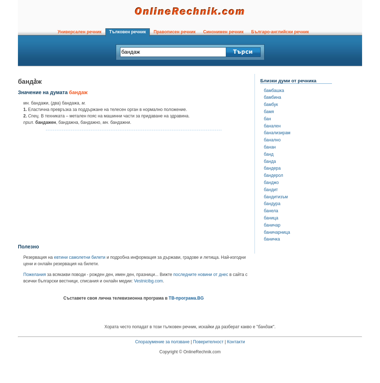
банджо (271, 182)
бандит (271, 189)
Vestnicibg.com (148, 280)
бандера (272, 168)
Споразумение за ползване (162, 341)
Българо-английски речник (280, 31)
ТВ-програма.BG (186, 298)
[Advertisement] (134, 187)
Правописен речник (174, 31)
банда (270, 161)
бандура (272, 203)
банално (272, 139)
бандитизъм (276, 196)
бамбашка (274, 90)
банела (271, 210)
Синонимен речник (223, 31)
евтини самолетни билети (79, 257)
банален (272, 126)
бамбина (272, 97)
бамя (269, 111)
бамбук (271, 104)
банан (270, 147)
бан (267, 118)
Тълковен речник (127, 31)
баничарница (277, 232)
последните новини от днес (201, 274)
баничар (272, 225)
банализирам (277, 132)
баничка (272, 239)
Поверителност (208, 341)
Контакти (236, 341)
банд (269, 154)
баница (271, 217)
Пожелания (34, 274)
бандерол (273, 175)
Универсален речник (79, 31)
